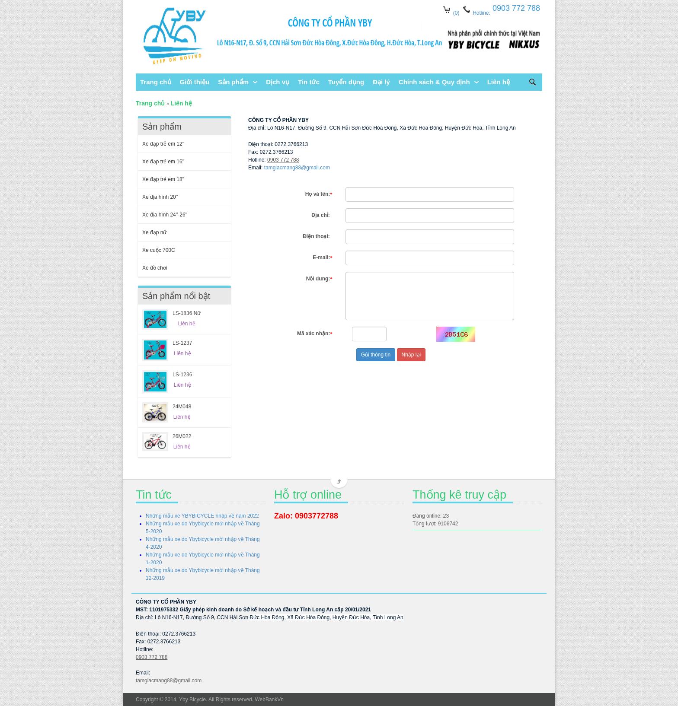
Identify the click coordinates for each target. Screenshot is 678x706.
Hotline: (480, 13)
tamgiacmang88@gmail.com (297, 168)
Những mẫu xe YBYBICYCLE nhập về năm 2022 (202, 516)
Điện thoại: (318, 236)
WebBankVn (269, 699)
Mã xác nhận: (315, 334)
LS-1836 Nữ (187, 313)
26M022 (182, 436)
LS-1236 (182, 375)
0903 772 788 (283, 160)
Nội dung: (319, 279)
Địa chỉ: (322, 215)
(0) (456, 13)
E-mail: (323, 257)
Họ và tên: (319, 194)
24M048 (182, 407)
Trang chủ (150, 103)
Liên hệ (181, 103)
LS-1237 (182, 343)
